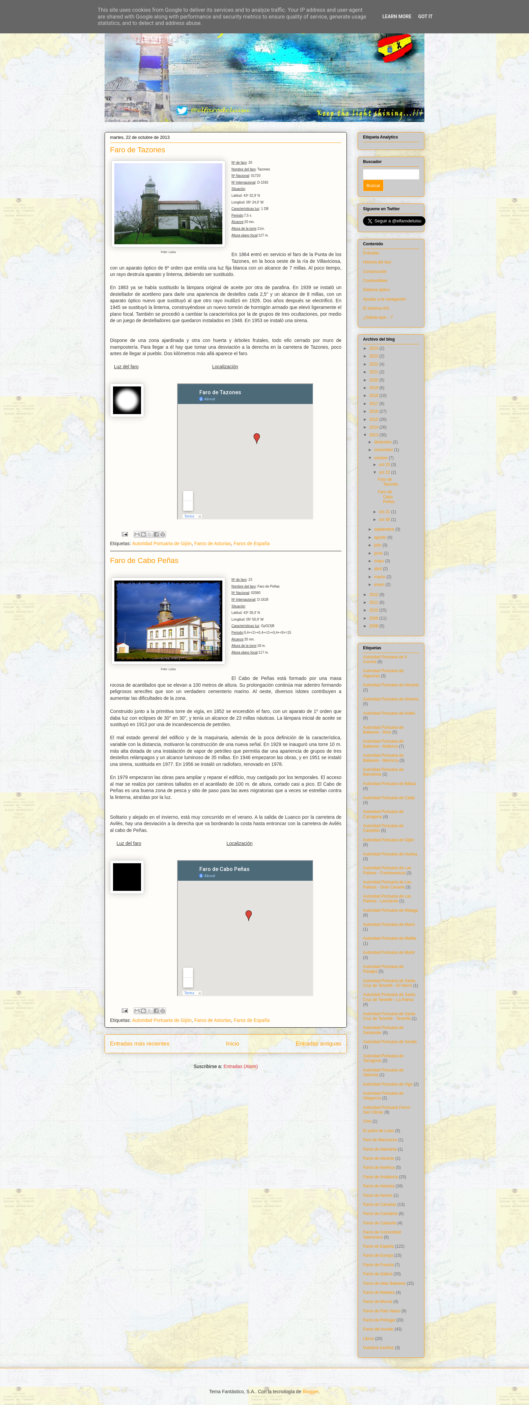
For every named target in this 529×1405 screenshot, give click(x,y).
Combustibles (375, 280)
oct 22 (385, 472)
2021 (374, 372)
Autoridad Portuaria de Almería (390, 699)
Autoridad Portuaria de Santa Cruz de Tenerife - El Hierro (389, 983)
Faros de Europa (378, 1255)
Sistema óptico (376, 289)
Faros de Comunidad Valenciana (382, 1234)
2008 (374, 626)
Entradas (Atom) (240, 1066)
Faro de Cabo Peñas (144, 560)
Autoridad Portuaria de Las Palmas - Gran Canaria (387, 884)
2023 (374, 356)
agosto (380, 537)
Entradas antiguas (318, 1043)
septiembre (384, 529)
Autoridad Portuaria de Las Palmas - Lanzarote (387, 898)
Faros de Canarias (379, 1204)
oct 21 (385, 511)
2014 (374, 427)
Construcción (375, 271)
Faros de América (379, 1167)
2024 (374, 348)
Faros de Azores (377, 1195)
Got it (425, 16)
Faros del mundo (378, 1329)
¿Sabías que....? (378, 317)
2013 (374, 435)
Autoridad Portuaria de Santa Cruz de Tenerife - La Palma (389, 997)
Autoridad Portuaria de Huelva (390, 854)
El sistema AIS (376, 308)
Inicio (232, 1043)
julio (378, 545)
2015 (374, 419)
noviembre (384, 449)
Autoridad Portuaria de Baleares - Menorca (383, 757)
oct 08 (385, 519)
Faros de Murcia (377, 1301)
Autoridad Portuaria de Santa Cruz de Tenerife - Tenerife (389, 1016)
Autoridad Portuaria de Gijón (162, 543)
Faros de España (252, 543)
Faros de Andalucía (380, 1177)
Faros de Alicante (378, 1158)
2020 (374, 380)
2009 (374, 618)
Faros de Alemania (380, 1149)
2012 (374, 594)
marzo (380, 576)
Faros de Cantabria (380, 1213)
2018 (374, 395)
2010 (374, 610)
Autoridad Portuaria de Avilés (389, 713)
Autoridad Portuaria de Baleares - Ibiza (383, 730)
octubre (381, 458)
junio (379, 553)
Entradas (371, 253)
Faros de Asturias (212, 543)
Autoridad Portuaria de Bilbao (389, 783)
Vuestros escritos (378, 1347)
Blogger (310, 1391)
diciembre (383, 442)
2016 (374, 411)
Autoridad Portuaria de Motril (389, 952)
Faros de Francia (378, 1264)
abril (378, 568)
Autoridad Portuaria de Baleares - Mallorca (383, 743)
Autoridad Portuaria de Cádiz (389, 797)
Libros (368, 1338)
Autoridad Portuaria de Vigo (388, 1084)
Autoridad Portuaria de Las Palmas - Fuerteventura (387, 870)
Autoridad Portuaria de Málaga (390, 910)
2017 (374, 403)
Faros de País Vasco (381, 1311)
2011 (374, 602)
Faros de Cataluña (379, 1223)
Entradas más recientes (139, 1043)
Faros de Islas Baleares (384, 1283)
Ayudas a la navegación (384, 299)
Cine (367, 1121)
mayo (379, 561)
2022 (374, 364)
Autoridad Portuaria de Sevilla (390, 1041)
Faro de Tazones (137, 150)
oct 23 (385, 464)
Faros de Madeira (379, 1292)
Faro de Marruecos (380, 1139)
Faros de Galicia (377, 1274)
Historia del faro (377, 262)
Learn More (396, 16)
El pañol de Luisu (378, 1130)
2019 (374, 387)
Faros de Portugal (379, 1320)
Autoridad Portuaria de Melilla (389, 938)
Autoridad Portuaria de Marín (389, 924)
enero (380, 584)
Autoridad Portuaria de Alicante (391, 685)
